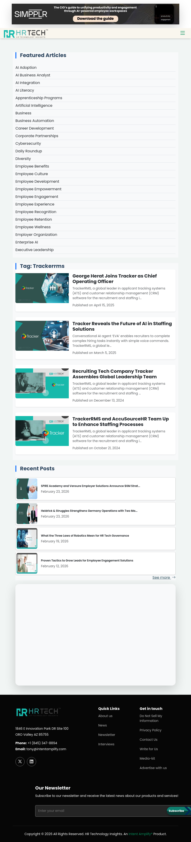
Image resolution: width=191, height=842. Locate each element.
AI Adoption (26, 67)
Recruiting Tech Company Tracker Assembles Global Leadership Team (114, 374)
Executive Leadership (34, 249)
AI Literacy (24, 90)
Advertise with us (153, 768)
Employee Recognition (35, 211)
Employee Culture (31, 174)
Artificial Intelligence (33, 105)
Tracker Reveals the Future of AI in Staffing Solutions (122, 326)
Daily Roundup (28, 151)
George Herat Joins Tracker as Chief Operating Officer (114, 279)
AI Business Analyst (32, 75)
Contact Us (148, 739)
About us (105, 716)
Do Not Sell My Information (151, 718)
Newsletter (106, 734)
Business (23, 113)
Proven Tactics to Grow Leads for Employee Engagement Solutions (87, 560)
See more (164, 577)
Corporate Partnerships (36, 136)
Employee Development (37, 181)
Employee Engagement (36, 196)
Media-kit (147, 758)
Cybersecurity (28, 143)
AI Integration (27, 82)
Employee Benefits (32, 166)
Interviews (106, 744)
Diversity (23, 158)
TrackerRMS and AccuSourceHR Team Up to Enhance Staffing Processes (120, 422)
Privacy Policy (151, 730)
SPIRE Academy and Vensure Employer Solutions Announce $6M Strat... (90, 486)
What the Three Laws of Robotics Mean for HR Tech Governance (85, 536)
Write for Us (149, 749)
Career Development (34, 128)
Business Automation (34, 120)
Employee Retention (33, 219)
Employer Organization (36, 234)
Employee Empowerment (38, 189)
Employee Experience (34, 204)
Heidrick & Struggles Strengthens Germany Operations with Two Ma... (89, 511)
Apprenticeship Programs (38, 98)
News (102, 725)
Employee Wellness (33, 227)
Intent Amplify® (141, 834)
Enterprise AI (26, 242)
